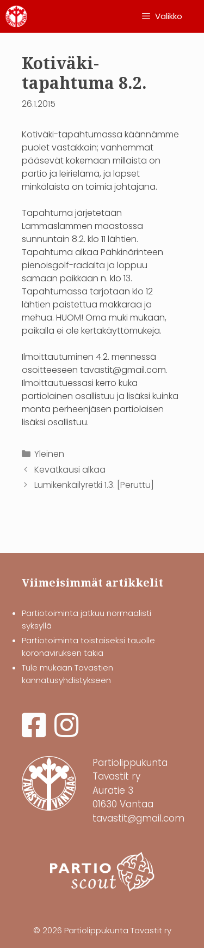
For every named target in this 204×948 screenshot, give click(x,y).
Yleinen (49, 454)
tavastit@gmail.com (138, 818)
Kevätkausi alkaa (70, 469)
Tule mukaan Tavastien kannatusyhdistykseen (67, 674)
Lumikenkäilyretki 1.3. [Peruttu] (94, 485)
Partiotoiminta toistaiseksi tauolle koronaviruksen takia (88, 647)
